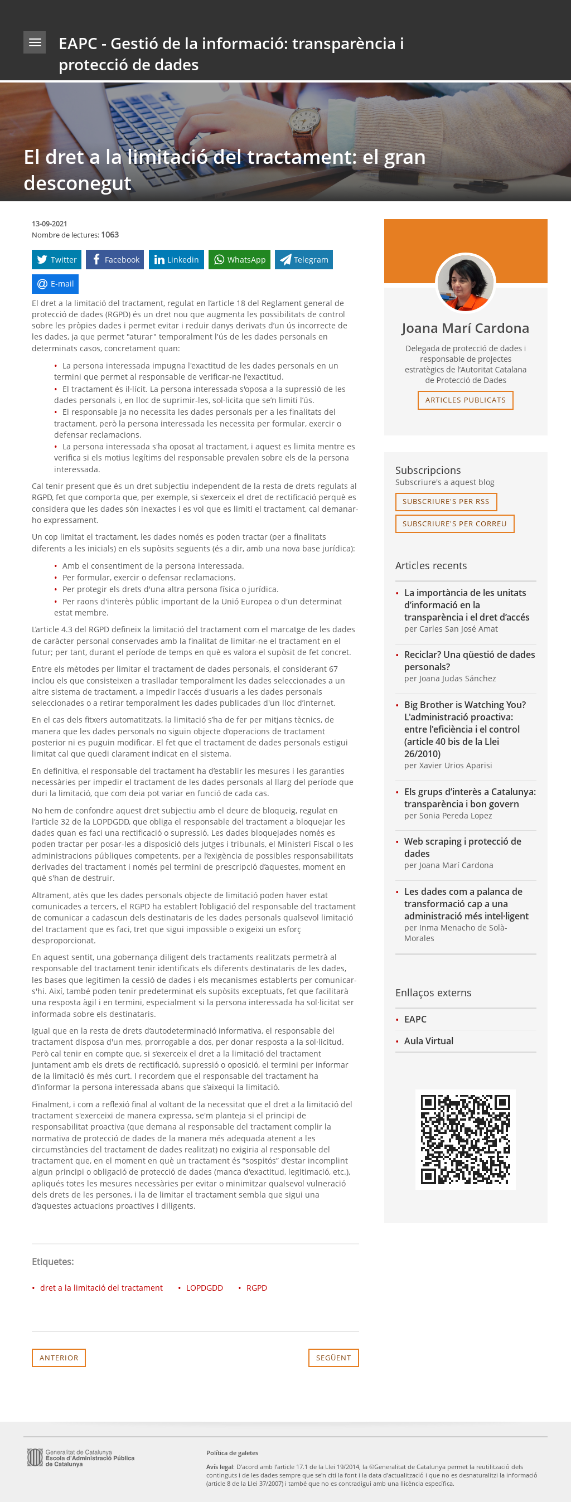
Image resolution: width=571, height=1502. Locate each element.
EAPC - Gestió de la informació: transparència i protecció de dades (231, 53)
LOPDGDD (204, 1287)
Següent (333, 1358)
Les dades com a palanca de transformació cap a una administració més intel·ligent (466, 903)
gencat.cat (152, 13)
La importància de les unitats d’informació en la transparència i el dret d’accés (467, 605)
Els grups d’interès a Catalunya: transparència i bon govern (470, 798)
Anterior (59, 1358)
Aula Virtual (428, 1041)
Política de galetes (232, 1452)
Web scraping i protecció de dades (462, 847)
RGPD (256, 1287)
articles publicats (465, 400)
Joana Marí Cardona (466, 328)
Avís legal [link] (219, 1466)
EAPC (415, 1019)
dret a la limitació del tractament (101, 1287)
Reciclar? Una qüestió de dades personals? (469, 660)
